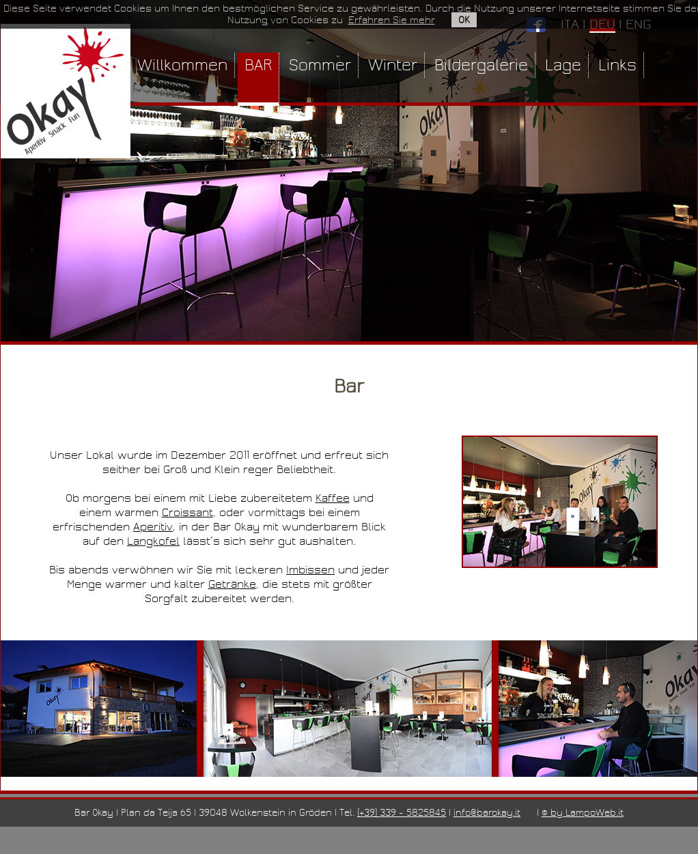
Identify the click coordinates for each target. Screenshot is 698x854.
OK (464, 19)
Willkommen (182, 65)
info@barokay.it (486, 813)
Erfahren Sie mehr (391, 19)
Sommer (320, 65)
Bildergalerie (481, 65)
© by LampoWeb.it (583, 813)
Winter (392, 65)
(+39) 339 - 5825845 (401, 813)
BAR (258, 65)
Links (617, 65)
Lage (563, 65)
